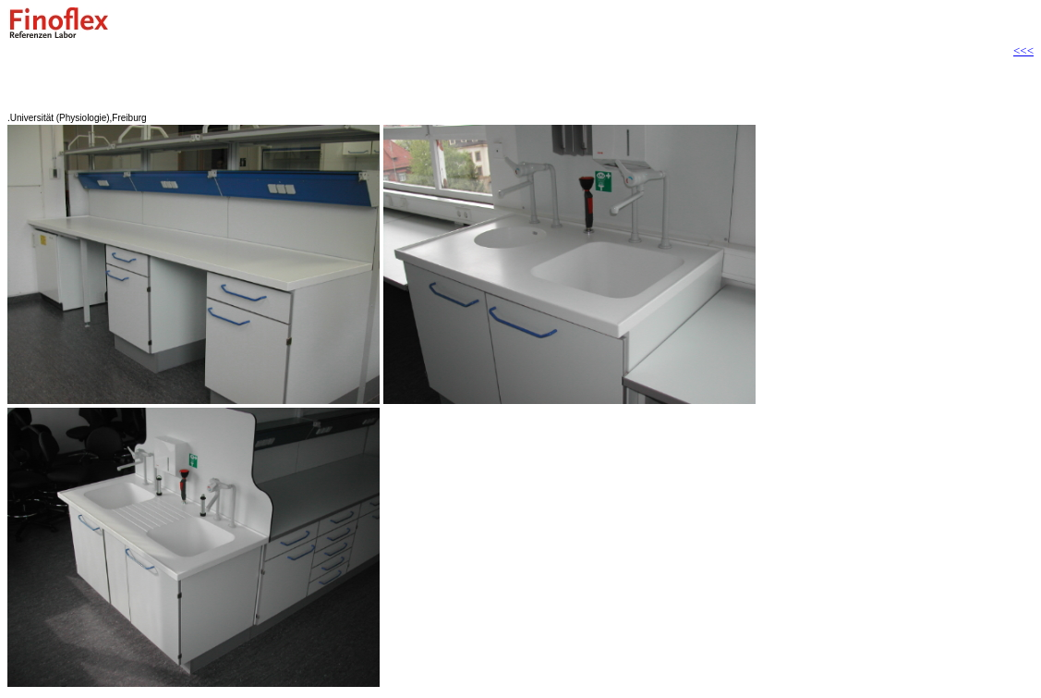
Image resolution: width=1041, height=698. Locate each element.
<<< (1023, 50)
